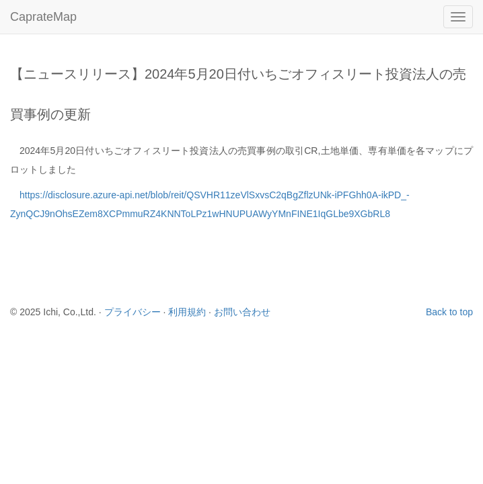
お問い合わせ (242, 312)
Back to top (449, 312)
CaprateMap (43, 17)
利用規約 (187, 312)
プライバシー (132, 312)
